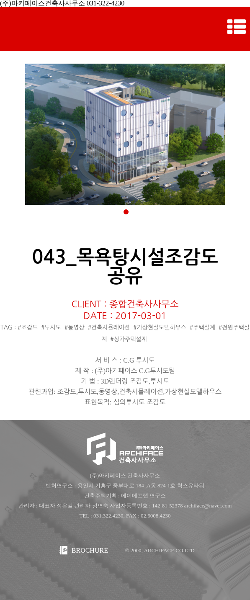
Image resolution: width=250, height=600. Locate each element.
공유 (125, 276)
